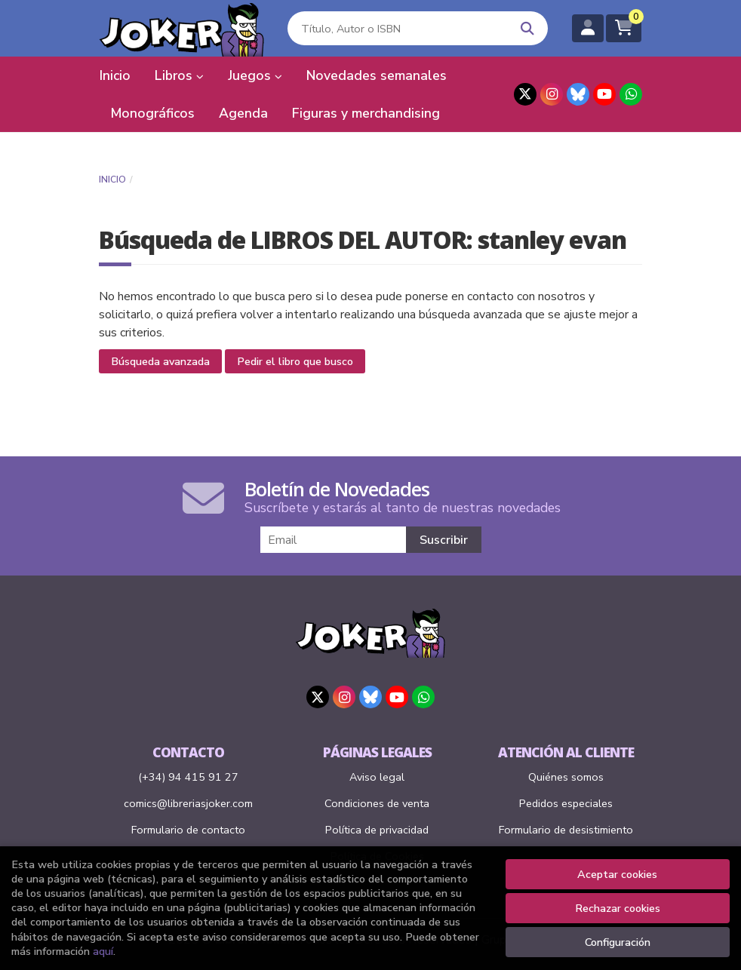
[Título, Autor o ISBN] (396, 28)
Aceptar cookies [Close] (617, 874)
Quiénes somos (566, 776)
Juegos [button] (255, 75)
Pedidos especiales (566, 803)
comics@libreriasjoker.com (188, 803)
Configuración (617, 942)
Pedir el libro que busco (295, 361)
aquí (103, 951)
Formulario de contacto (188, 829)
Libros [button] (179, 75)
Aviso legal (376, 776)
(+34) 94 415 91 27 (188, 776)
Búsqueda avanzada (160, 361)
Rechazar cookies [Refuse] (617, 908)
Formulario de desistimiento (566, 829)
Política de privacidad (377, 829)
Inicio (112, 179)
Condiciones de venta (376, 803)
